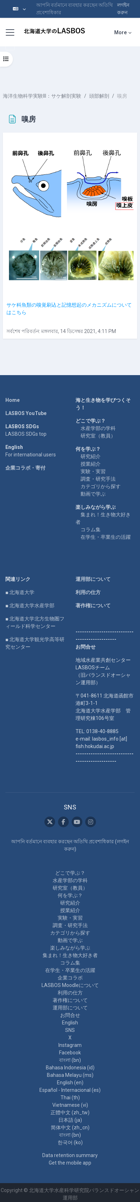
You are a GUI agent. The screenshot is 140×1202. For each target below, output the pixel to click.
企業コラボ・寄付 (25, 468)
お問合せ (70, 1015)
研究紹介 (91, 456)
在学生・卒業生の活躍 (106, 537)
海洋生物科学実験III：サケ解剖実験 (42, 96)
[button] (19, 8)
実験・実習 (93, 471)
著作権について (93, 605)
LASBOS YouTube (26, 413)
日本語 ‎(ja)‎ (70, 1120)
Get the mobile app (70, 1163)
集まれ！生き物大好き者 (70, 955)
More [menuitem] (120, 32)
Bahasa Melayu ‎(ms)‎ (70, 1075)
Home (12, 400)
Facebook (70, 1052)
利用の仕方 (88, 592)
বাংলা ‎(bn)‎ (70, 1060)
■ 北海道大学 (19, 592)
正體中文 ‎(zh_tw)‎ (70, 1112)
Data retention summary (70, 1155)
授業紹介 (91, 464)
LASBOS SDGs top (26, 434)
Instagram (70, 1045)
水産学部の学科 (98, 428)
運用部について (93, 579)
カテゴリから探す (101, 486)
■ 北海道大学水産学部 (29, 605)
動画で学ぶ (93, 494)
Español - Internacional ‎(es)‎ (70, 1090)
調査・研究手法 (98, 479)
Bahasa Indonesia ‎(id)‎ (70, 1067)
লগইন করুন (123, 8)
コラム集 (91, 529)
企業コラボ (70, 978)
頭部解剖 (99, 96)
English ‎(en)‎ (70, 1082)
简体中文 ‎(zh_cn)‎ (70, 1127)
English (70, 1022)
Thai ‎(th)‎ (70, 1097)
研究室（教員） (98, 436)
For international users (30, 454)
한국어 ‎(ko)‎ (70, 1142)
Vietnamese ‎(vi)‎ (70, 1105)
